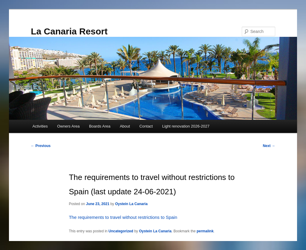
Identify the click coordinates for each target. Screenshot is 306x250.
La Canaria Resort (69, 31)
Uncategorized (120, 231)
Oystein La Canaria (131, 204)
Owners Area (68, 126)
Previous (41, 146)
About (125, 126)
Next (269, 146)
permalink (205, 231)
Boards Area (100, 126)
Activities (40, 126)
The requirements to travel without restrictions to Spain (123, 217)
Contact (146, 126)
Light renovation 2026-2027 (185, 126)
